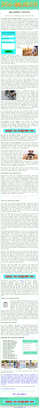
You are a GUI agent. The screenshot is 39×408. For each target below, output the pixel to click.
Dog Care (27, 376)
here (27, 334)
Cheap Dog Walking (19, 376)
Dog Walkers (34, 376)
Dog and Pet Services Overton (12, 337)
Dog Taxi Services (20, 380)
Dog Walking (11, 382)
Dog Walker (32, 374)
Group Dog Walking (6, 377)
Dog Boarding (8, 374)
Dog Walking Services (28, 378)
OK (25, 407)
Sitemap (2, 398)
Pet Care (24, 377)
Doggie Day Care (24, 374)
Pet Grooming (31, 377)
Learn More (20, 407)
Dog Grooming (16, 381)
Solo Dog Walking (25, 381)
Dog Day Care (16, 377)
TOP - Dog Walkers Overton (8, 388)
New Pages (6, 398)
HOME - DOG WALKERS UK (19, 394)
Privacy (37, 398)
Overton (22, 280)
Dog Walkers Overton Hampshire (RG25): (11, 18)
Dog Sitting (15, 374)
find (5, 325)
